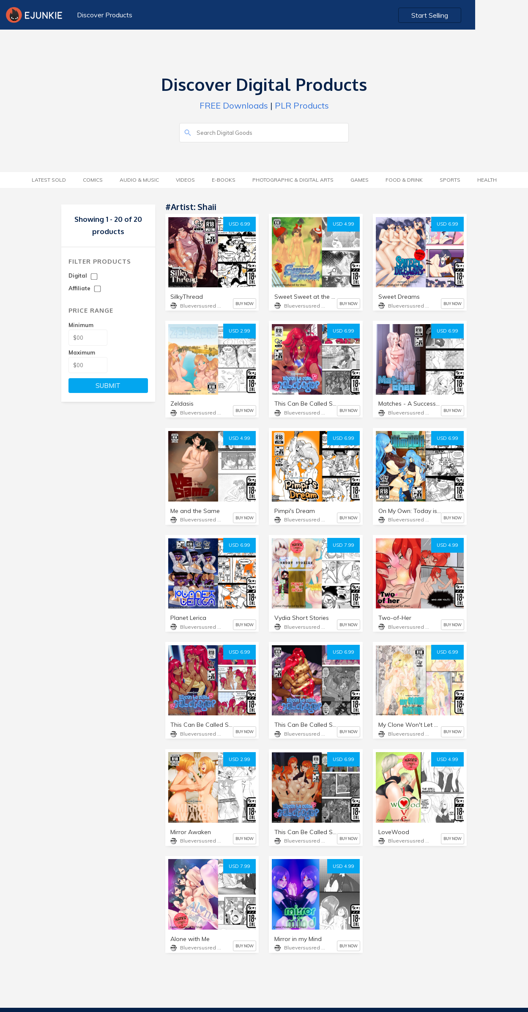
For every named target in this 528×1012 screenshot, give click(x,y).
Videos (185, 180)
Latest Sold (49, 180)
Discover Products (103, 15)
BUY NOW (244, 303)
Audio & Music (139, 180)
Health (487, 180)
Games (359, 180)
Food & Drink (404, 180)
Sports (450, 180)
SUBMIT (108, 386)
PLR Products (302, 105)
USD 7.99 (343, 545)
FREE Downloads (234, 105)
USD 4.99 (343, 224)
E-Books (223, 180)
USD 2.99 (239, 331)
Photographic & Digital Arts (293, 180)
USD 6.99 (239, 224)
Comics (93, 180)
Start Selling (483, 15)
